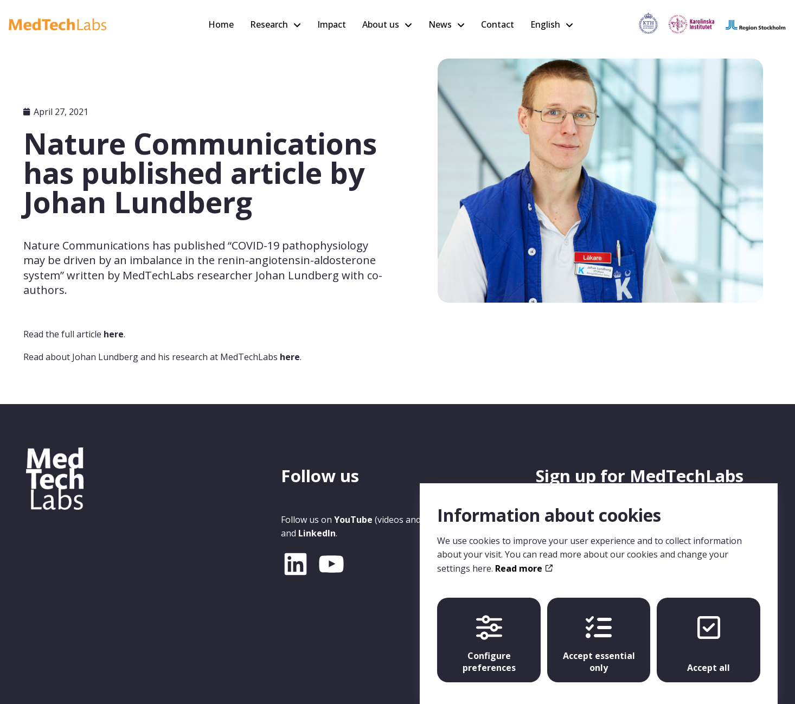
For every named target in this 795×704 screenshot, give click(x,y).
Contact (497, 24)
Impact (331, 24)
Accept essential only (599, 634)
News (440, 24)
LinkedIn (317, 533)
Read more (523, 558)
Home (221, 24)
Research (269, 24)
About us (380, 24)
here (114, 334)
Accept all (708, 634)
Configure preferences (489, 634)
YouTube (353, 520)
